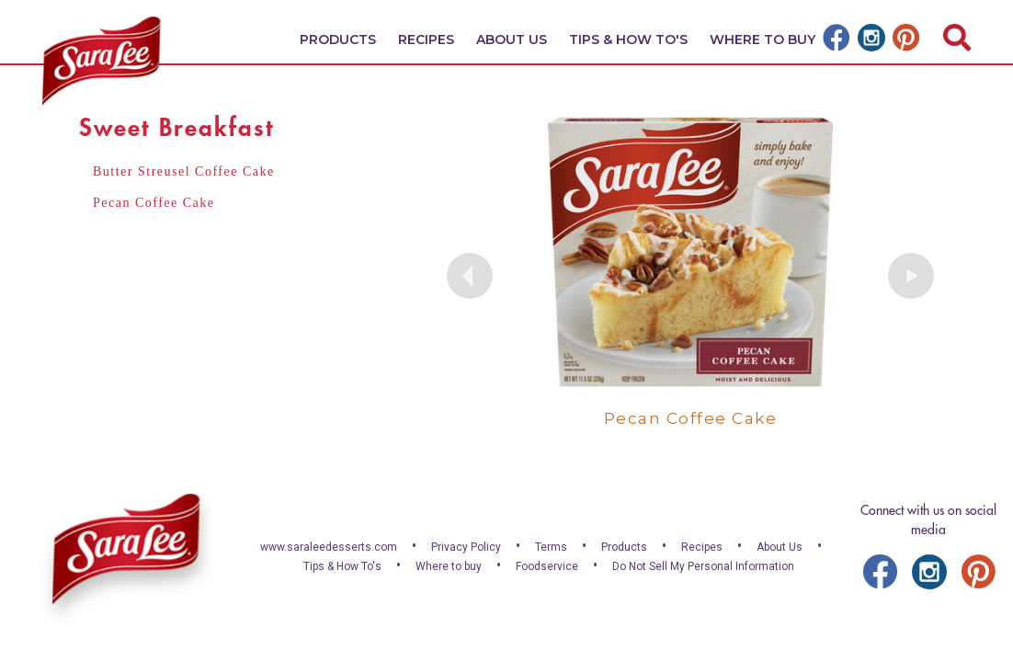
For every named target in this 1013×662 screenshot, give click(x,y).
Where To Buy (762, 39)
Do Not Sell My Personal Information (703, 566)
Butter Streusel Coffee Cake (184, 171)
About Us (511, 39)
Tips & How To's (628, 39)
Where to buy (448, 566)
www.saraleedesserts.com (328, 547)
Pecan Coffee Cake (154, 203)
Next (911, 276)
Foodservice (547, 566)
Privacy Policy (466, 547)
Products (338, 39)
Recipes (426, 39)
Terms (551, 547)
